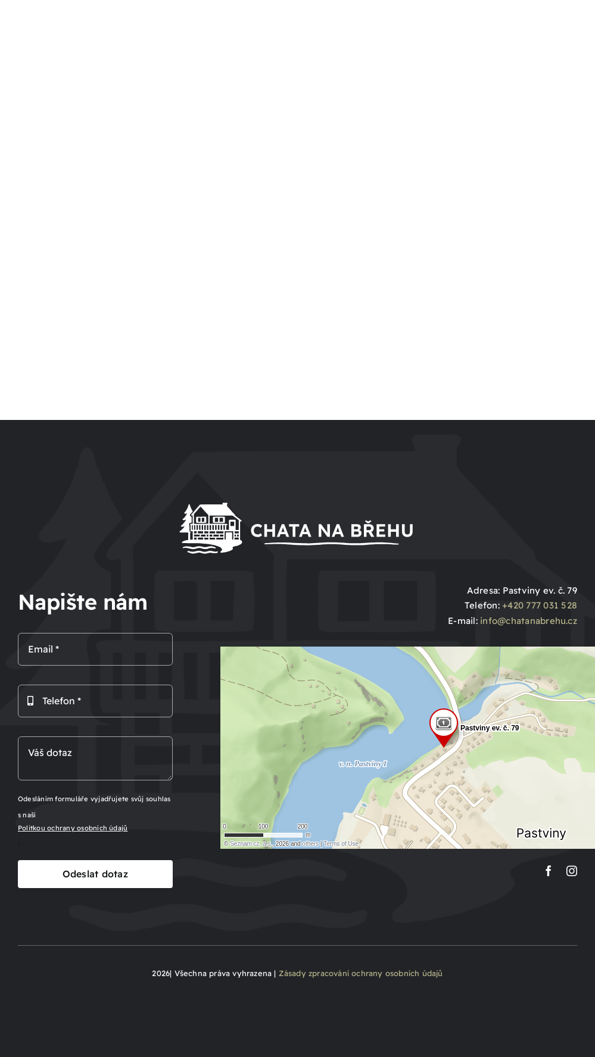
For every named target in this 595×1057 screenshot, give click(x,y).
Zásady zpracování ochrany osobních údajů (361, 973)
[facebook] (548, 870)
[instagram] (571, 870)
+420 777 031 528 (539, 605)
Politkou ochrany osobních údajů (72, 828)
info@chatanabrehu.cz (528, 620)
